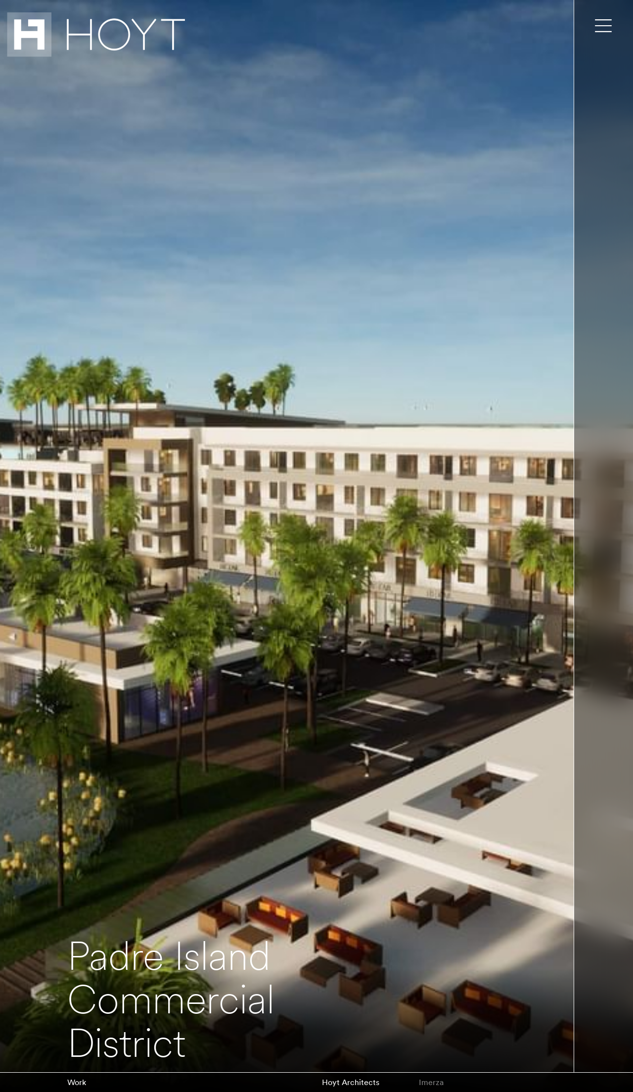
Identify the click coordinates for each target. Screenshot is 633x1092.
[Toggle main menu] (603, 26)
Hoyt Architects (350, 1082)
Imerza (431, 1082)
